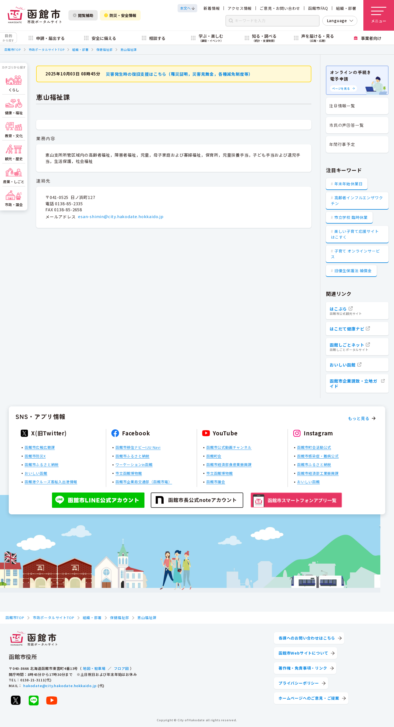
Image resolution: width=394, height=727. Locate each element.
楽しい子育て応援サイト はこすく (355, 234)
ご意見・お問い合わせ (280, 8)
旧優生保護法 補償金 (353, 270)
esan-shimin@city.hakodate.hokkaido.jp (121, 216)
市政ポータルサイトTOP (47, 49)
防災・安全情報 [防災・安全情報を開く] (120, 15)
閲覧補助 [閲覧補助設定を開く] (83, 15)
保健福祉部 (104, 49)
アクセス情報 (240, 8)
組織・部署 (346, 8)
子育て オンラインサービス (355, 253)
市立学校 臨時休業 (351, 217)
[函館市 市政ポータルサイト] (34, 15)
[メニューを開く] (378, 15)
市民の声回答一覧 (346, 125)
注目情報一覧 (342, 106)
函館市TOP (12, 49)
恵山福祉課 (128, 49)
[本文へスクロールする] (187, 8)
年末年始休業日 (348, 183)
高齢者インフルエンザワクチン (357, 200)
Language (337, 20)
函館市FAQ (318, 8)
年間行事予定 (342, 144)
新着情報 (212, 8)
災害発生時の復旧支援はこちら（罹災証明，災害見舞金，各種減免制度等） (179, 74)
